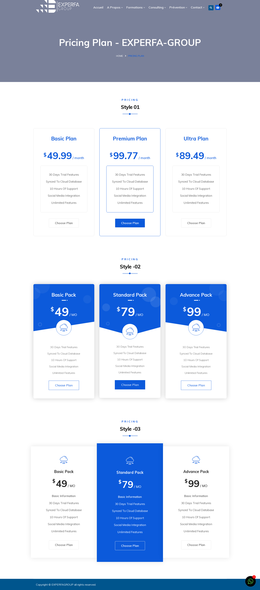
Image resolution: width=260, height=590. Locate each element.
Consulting (156, 7)
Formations (134, 7)
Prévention (177, 7)
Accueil (98, 7)
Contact (196, 7)
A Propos (113, 7)
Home (119, 55)
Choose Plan (64, 223)
